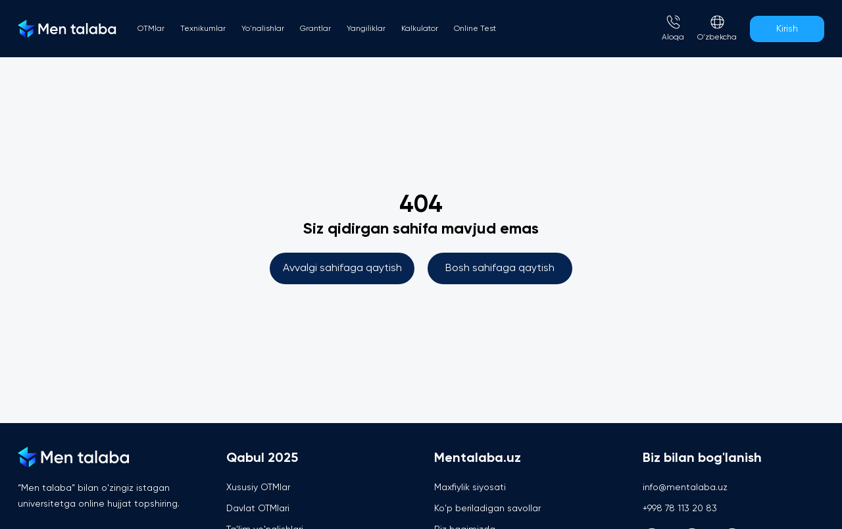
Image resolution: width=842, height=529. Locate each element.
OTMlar (150, 29)
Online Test (475, 29)
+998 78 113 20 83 (680, 508)
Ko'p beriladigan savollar (487, 508)
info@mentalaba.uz (685, 487)
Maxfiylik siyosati (470, 487)
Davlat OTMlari (257, 508)
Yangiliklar (366, 29)
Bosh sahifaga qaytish (500, 268)
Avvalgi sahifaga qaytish (342, 268)
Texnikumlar (203, 29)
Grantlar (315, 29)
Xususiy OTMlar (258, 487)
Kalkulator (419, 29)
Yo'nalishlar (262, 29)
